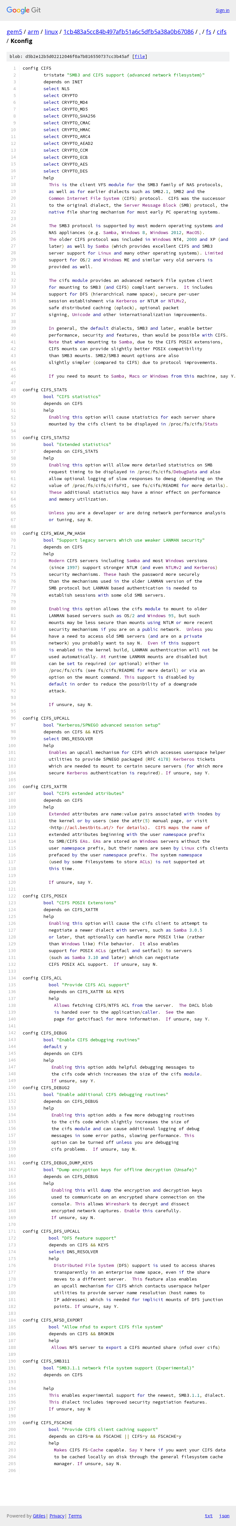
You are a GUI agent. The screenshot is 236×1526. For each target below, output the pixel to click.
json (224, 1516)
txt (209, 1516)
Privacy (56, 1516)
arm (33, 31)
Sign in (222, 10)
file (140, 56)
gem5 (14, 31)
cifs (222, 31)
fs (208, 31)
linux (51, 31)
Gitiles (39, 1516)
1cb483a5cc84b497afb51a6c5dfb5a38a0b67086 (128, 31)
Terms (75, 1516)
